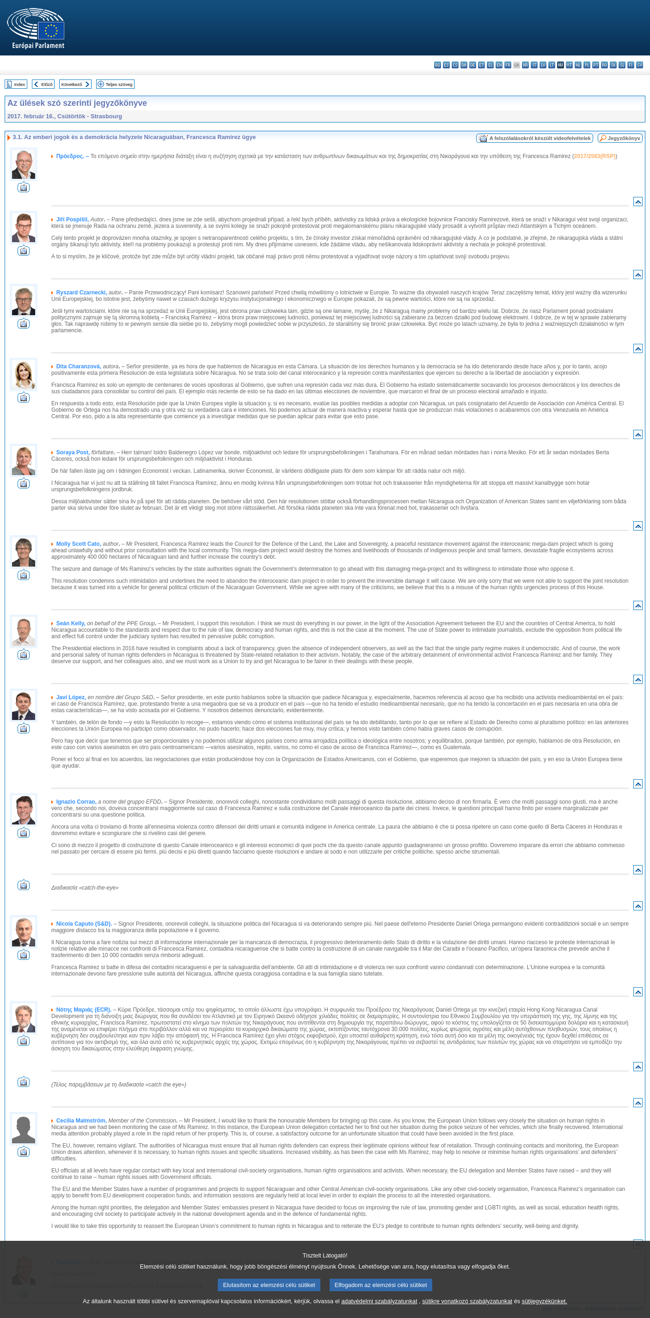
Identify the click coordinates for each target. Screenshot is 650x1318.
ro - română (604, 64)
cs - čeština (455, 64)
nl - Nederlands (578, 64)
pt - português (595, 64)
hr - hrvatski (525, 64)
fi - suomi (630, 64)
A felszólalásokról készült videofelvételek (540, 138)
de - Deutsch (472, 64)
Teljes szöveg (119, 84)
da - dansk (463, 64)
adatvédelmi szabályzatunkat (379, 1309)
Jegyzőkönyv (624, 138)
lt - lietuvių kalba (551, 64)
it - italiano (534, 64)
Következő (71, 84)
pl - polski (586, 64)
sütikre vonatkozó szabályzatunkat (467, 1309)
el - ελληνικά (490, 64)
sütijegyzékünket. (544, 1309)
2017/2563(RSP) (594, 156)
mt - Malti (569, 64)
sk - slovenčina (613, 64)
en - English (499, 64)
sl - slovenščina (622, 64)
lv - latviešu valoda (543, 64)
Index (19, 84)
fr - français (507, 64)
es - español (446, 64)
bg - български (437, 64)
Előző (47, 84)
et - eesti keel (481, 64)
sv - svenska (639, 64)
